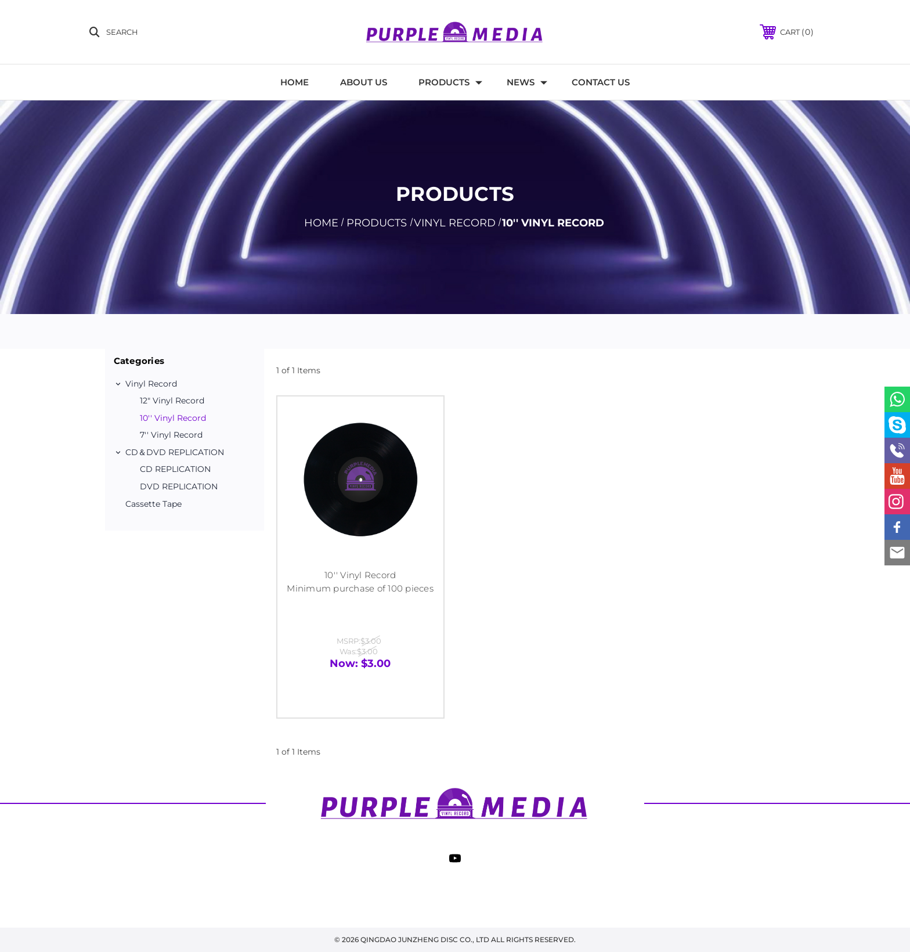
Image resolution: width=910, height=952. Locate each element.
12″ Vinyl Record (172, 400)
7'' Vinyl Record (171, 435)
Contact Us (601, 82)
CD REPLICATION (175, 469)
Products (450, 82)
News (527, 82)
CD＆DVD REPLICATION (174, 452)
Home (294, 82)
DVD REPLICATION (179, 486)
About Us (363, 82)
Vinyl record (151, 383)
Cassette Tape (153, 504)
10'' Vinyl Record (173, 418)
